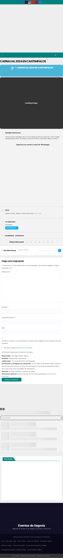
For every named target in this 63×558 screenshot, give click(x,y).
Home (2, 541)
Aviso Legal (9, 541)
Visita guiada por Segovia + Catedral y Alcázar (13, 549)
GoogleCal (19, 236)
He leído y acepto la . (17, 348)
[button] (55, 55)
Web (3, 328)
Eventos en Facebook (33, 541)
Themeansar (46, 537)
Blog (14, 541)
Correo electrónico (8, 317)
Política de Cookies (6, 545)
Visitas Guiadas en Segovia (35, 549)
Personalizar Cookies (45, 541)
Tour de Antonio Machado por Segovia (36, 545)
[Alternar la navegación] (60, 55)
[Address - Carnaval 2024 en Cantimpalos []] (28, 250)
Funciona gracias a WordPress (21, 537)
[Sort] (3, 409)
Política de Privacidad (25, 348)
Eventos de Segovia (31, 525)
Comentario (6, 272)
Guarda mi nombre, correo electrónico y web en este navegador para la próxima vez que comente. (31, 342)
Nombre (5, 307)
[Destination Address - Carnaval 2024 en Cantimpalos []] (49, 251)
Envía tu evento (21, 541)
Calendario (9, 236)
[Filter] (1, 409)
